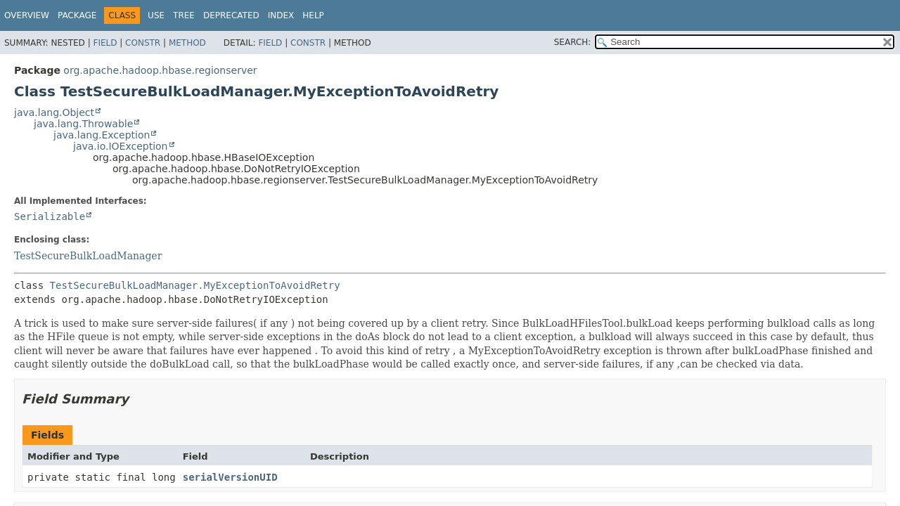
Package (77, 15)
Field (105, 43)
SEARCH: (572, 42)
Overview (26, 15)
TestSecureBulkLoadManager (88, 255)
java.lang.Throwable (83, 123)
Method (187, 43)
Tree (184, 15)
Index (281, 15)
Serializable (49, 216)
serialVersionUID (230, 477)
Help (313, 15)
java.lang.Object (54, 112)
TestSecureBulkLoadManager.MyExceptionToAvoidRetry (195, 285)
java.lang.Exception (101, 135)
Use (156, 15)
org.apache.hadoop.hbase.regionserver (160, 70)
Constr (142, 43)
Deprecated (231, 15)
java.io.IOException (120, 146)
